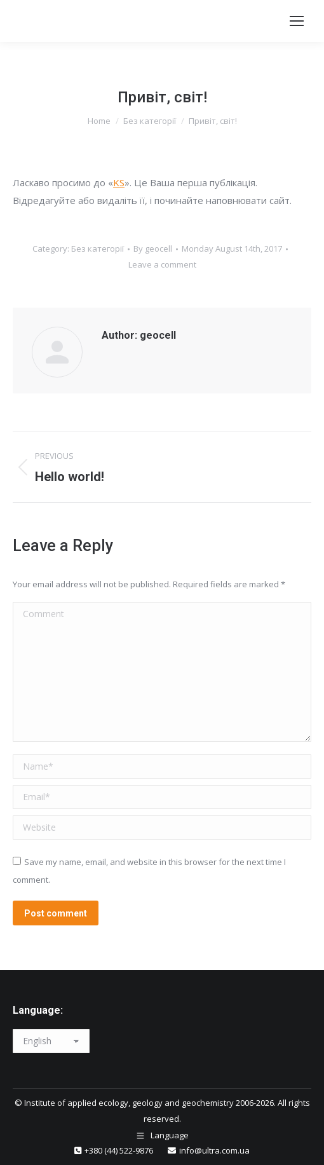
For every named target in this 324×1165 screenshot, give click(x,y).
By (152, 248)
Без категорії (97, 248)
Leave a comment (162, 264)
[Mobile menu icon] (296, 21)
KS (119, 182)
